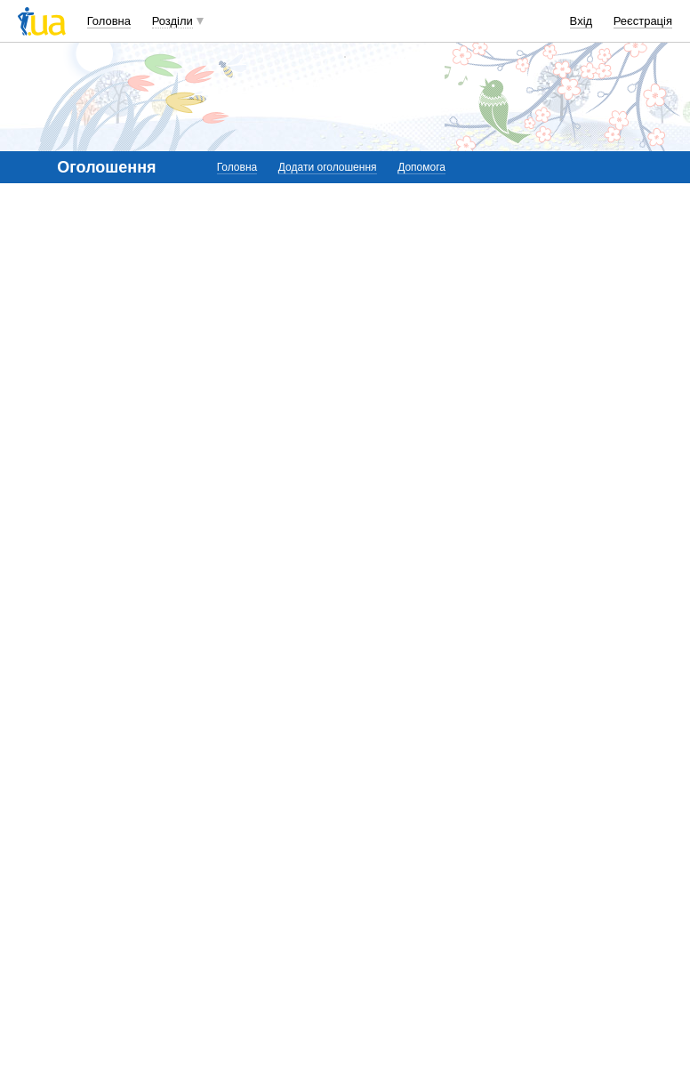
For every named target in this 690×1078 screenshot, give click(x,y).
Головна (109, 21)
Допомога (421, 167)
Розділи (172, 21)
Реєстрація (643, 21)
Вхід (581, 21)
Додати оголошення (327, 167)
